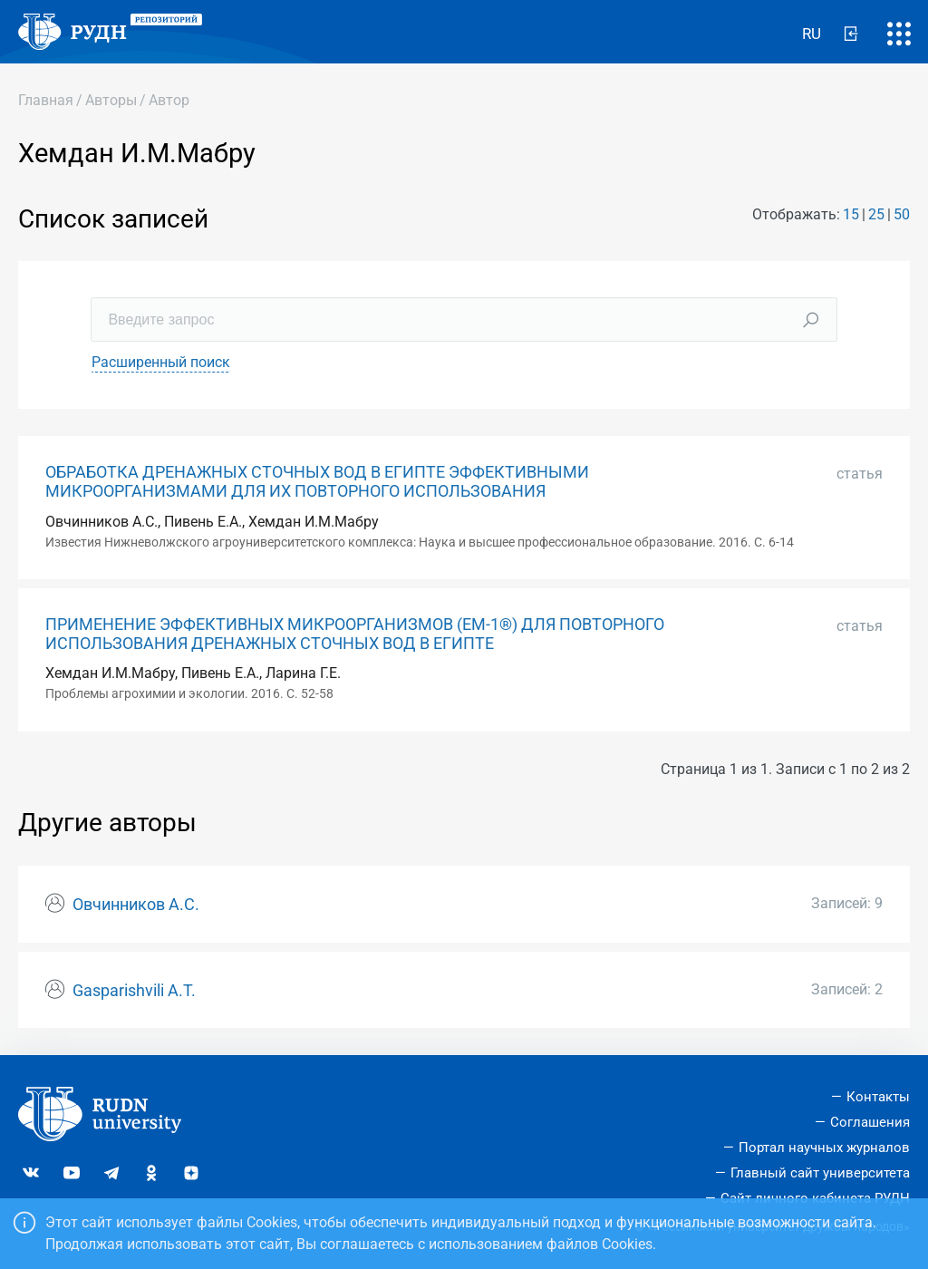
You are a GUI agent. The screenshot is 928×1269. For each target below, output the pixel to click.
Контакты (878, 1097)
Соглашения (870, 1122)
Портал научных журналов (824, 1147)
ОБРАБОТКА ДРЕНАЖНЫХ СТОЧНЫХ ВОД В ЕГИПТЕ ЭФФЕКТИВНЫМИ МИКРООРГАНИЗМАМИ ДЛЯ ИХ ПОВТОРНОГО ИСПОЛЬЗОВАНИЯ (317, 481)
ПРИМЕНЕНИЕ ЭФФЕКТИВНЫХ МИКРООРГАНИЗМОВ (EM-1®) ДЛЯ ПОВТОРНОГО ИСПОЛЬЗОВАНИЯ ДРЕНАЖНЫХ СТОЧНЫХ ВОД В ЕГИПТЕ (354, 634)
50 (902, 214)
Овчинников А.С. (135, 905)
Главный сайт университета (820, 1173)
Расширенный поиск (161, 362)
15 (851, 214)
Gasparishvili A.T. (134, 991)
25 (876, 214)
